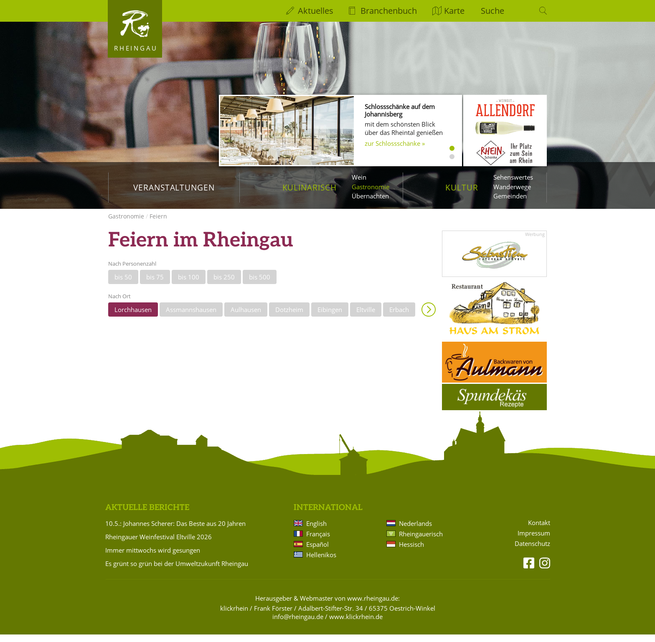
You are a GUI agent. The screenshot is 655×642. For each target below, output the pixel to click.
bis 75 (155, 284)
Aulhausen (246, 317)
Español (317, 552)
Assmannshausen (191, 317)
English (316, 531)
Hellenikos (321, 562)
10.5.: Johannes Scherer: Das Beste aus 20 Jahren (175, 531)
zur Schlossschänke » (395, 143)
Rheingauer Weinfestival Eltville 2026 (158, 544)
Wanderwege (512, 187)
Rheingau (136, 48)
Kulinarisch (309, 187)
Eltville (365, 317)
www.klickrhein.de (356, 624)
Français (318, 541)
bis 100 (188, 284)
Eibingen (329, 317)
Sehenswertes (513, 177)
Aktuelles (315, 10)
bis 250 (224, 284)
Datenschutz (532, 551)
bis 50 (123, 284)
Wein (359, 177)
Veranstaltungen (174, 187)
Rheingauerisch (421, 541)
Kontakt (539, 530)
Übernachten (370, 196)
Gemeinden (510, 196)
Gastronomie (370, 187)
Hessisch (411, 552)
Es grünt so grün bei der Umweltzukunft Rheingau (176, 571)
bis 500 (259, 284)
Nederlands (415, 531)
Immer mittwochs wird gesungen (152, 557)
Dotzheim (289, 317)
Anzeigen (428, 317)
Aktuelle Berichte (147, 515)
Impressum (534, 541)
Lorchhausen (133, 317)
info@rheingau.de (297, 624)
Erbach (399, 317)
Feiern (158, 224)
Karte (454, 10)
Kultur (461, 187)
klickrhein (234, 616)
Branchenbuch (389, 10)
